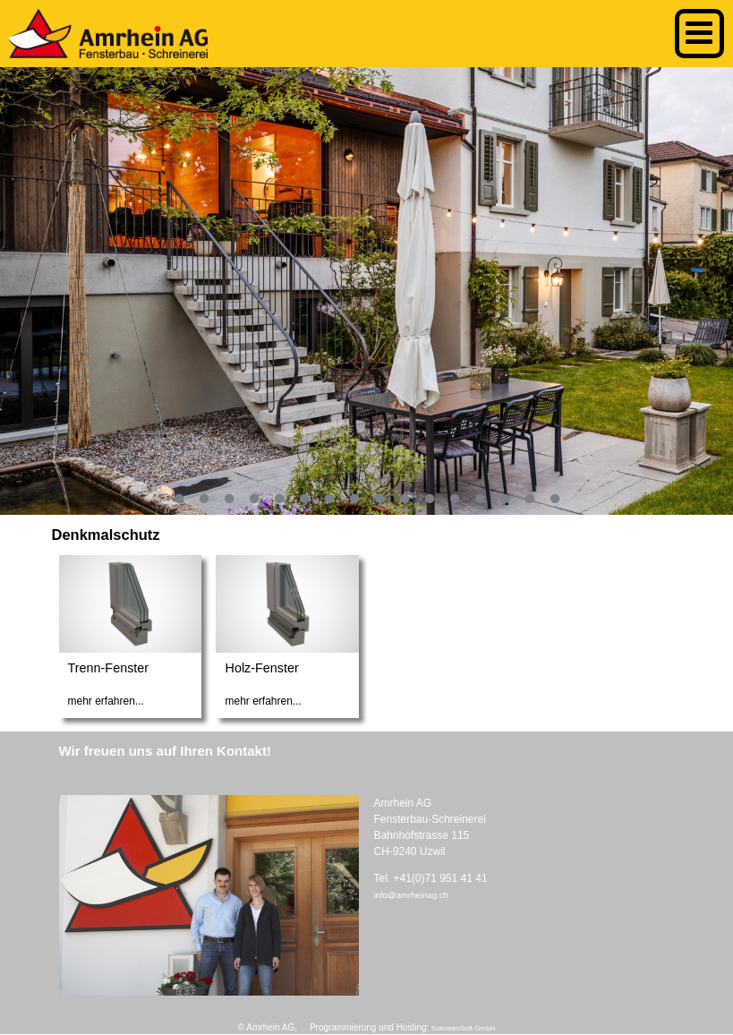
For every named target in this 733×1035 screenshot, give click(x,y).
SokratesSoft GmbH (463, 1028)
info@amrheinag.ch (410, 895)
